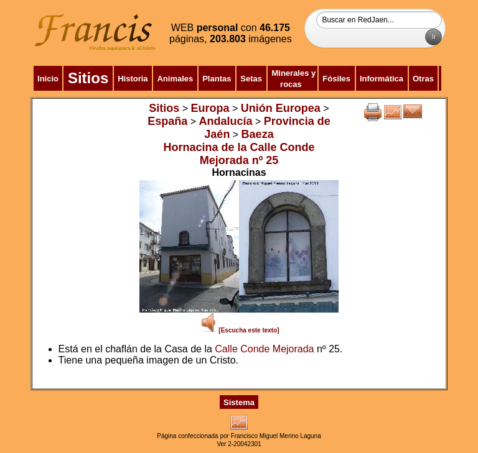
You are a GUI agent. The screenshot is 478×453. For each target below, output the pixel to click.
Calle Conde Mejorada (264, 349)
